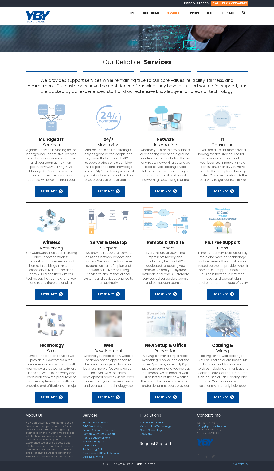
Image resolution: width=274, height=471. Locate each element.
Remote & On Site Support (99, 434)
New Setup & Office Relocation (101, 453)
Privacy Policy (240, 464)
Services (172, 13)
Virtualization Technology (155, 426)
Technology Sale (93, 449)
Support (193, 13)
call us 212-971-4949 (229, 3)
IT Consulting (90, 445)
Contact (229, 13)
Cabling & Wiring (93, 457)
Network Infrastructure (153, 422)
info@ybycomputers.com (212, 426)
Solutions (151, 13)
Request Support (155, 443)
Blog (211, 13)
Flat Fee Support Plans (96, 438)
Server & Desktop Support (99, 430)
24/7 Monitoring (92, 426)
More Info (49, 191)
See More (146, 434)
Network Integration (95, 441)
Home (132, 13)
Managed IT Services (96, 422)
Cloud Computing (151, 430)
